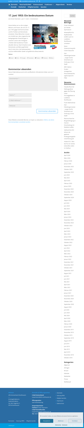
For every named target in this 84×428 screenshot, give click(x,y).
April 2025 (67, 180)
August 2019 (67, 341)
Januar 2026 (67, 164)
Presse (66, 379)
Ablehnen (60, 421)
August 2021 (67, 273)
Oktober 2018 (68, 357)
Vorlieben (75, 421)
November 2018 (69, 355)
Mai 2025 (67, 178)
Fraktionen (48, 4)
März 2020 (67, 321)
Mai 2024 (67, 209)
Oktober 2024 (68, 194)
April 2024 (67, 211)
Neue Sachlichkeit (25, 4)
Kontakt (13, 7)
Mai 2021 (67, 282)
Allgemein (67, 365)
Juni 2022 (67, 248)
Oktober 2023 (68, 225)
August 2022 (67, 245)
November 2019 (69, 332)
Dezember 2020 (69, 296)
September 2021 (69, 270)
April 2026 (67, 155)
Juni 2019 (67, 346)
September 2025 (69, 172)
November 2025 (69, 166)
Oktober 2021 (68, 268)
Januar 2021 (67, 293)
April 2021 (67, 284)
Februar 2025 (68, 183)
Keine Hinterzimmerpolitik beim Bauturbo (69, 48)
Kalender (66, 373)
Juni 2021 (67, 279)
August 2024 (67, 200)
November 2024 (69, 192)
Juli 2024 (66, 203)
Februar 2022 (68, 256)
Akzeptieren (46, 421)
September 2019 (69, 338)
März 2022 (67, 254)
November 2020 (69, 298)
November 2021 (69, 265)
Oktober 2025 (68, 169)
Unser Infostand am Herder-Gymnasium (68, 27)
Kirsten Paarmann (15, 19)
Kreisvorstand (38, 4)
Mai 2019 (67, 349)
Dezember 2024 (69, 189)
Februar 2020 (68, 324)
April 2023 (67, 231)
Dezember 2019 (69, 329)
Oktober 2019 (68, 335)
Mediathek (22, 7)
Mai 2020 (67, 315)
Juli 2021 (66, 276)
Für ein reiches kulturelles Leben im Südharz (69, 146)
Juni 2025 (67, 175)
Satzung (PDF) (61, 395)
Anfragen (66, 368)
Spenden (43, 7)
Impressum (64, 425)
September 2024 (69, 197)
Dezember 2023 (69, 220)
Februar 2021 (68, 290)
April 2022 (67, 251)
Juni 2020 (67, 313)
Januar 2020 (67, 327)
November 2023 (69, 223)
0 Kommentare (34, 19)
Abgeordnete (60, 4)
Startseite (14, 4)
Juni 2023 (67, 228)
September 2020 (69, 304)
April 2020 (67, 318)
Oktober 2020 (68, 301)
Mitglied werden (33, 7)
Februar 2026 (68, 161)
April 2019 (67, 352)
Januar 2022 (67, 259)
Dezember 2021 (69, 262)
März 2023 (67, 234)
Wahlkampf (67, 382)
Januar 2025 (67, 186)
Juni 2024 (67, 206)
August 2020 (67, 307)
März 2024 (67, 214)
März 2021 (67, 287)
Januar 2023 (67, 237)
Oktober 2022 (68, 242)
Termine (69, 4)
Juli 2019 (66, 343)
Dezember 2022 (69, 239)
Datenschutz (58, 425)
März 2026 (67, 158)
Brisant (66, 370)
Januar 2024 (67, 217)
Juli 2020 (66, 310)
